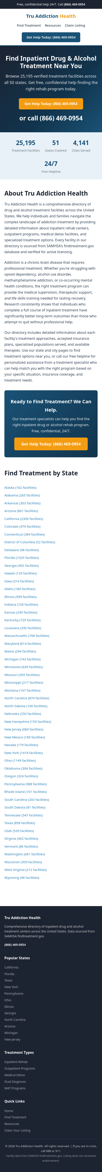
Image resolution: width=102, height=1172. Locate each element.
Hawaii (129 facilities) (20, 573)
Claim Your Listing (17, 1130)
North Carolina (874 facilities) (26, 698)
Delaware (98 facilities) (21, 550)
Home (8, 1111)
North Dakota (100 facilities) (25, 706)
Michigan (11, 1033)
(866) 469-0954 (74, 4)
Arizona (9, 1026)
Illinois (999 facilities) (20, 596)
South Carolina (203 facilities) (26, 799)
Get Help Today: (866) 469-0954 (51, 37)
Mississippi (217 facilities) (23, 682)
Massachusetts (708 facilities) (26, 635)
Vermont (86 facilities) (21, 846)
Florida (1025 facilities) (21, 557)
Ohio (7, 1000)
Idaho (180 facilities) (19, 589)
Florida (9, 974)
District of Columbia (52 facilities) (29, 542)
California (11, 967)
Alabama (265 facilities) (22, 495)
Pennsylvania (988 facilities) (25, 784)
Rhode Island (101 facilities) (25, 791)
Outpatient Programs (19, 1068)
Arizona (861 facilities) (21, 511)
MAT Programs (15, 1088)
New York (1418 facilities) (23, 752)
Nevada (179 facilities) (21, 745)
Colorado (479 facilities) (22, 526)
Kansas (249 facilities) (20, 612)
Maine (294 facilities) (20, 651)
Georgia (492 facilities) (21, 565)
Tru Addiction (51, 16)
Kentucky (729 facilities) (22, 620)
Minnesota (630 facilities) (23, 667)
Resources (53, 25)
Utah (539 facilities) (19, 831)
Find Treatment (29, 25)
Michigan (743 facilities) (22, 659)
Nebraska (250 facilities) (22, 713)
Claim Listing (75, 25)
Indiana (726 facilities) (21, 604)
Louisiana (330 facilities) (22, 628)
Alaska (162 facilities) (20, 487)
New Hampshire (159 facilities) (27, 721)
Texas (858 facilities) (19, 823)
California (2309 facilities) (23, 518)
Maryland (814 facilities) (22, 643)
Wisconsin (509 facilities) (23, 862)
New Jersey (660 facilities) (23, 729)
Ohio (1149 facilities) (20, 760)
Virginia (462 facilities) (21, 838)
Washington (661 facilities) (24, 854)
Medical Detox (14, 1075)
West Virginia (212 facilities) (25, 869)
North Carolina (15, 1020)
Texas (8, 980)
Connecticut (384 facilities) (24, 534)
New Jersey (12, 1039)
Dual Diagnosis (15, 1081)
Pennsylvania (13, 993)
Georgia (10, 1013)
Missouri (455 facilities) (22, 674)
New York (11, 987)
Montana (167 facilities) (22, 690)
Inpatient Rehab (16, 1062)
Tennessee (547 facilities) (23, 815)
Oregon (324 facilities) (21, 776)
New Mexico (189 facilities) (24, 737)
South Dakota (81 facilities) (25, 807)
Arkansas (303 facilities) (22, 503)
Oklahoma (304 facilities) (23, 768)
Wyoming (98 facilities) (21, 877)
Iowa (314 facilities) (19, 581)
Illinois (9, 1007)
